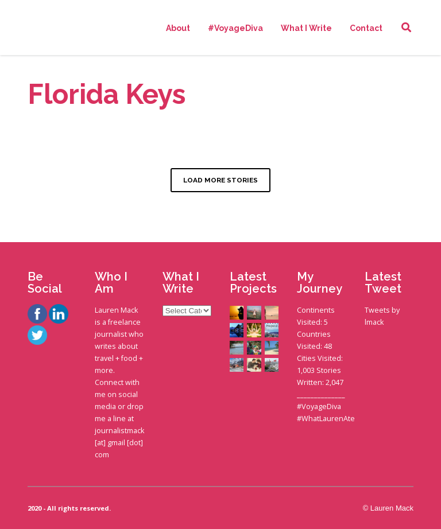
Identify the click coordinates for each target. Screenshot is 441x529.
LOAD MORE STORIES (220, 180)
